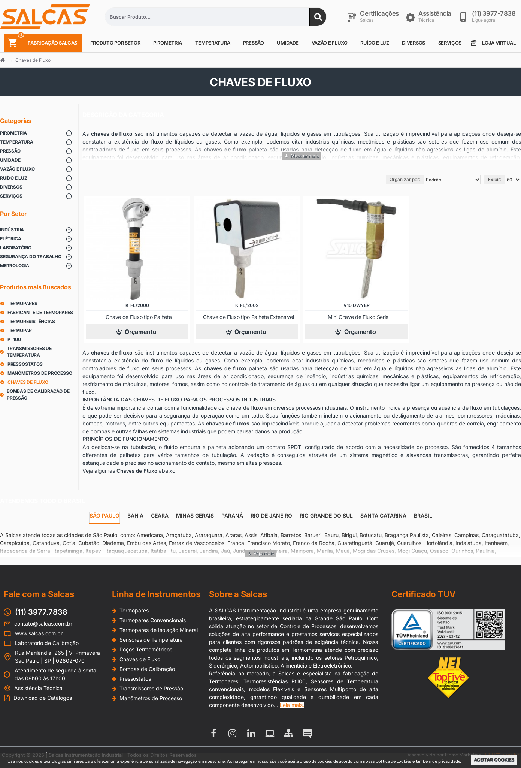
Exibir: (494, 179)
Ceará (160, 515)
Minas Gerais (195, 515)
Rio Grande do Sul (326, 515)
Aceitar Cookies (494, 759)
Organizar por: (405, 179)
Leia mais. (292, 705)
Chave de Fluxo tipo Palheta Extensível (248, 317)
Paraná (232, 515)
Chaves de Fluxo (33, 60)
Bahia (135, 515)
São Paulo (104, 515)
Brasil (423, 515)
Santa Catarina (383, 515)
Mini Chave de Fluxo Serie (358, 317)
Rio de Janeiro (271, 515)
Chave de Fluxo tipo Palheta (139, 317)
